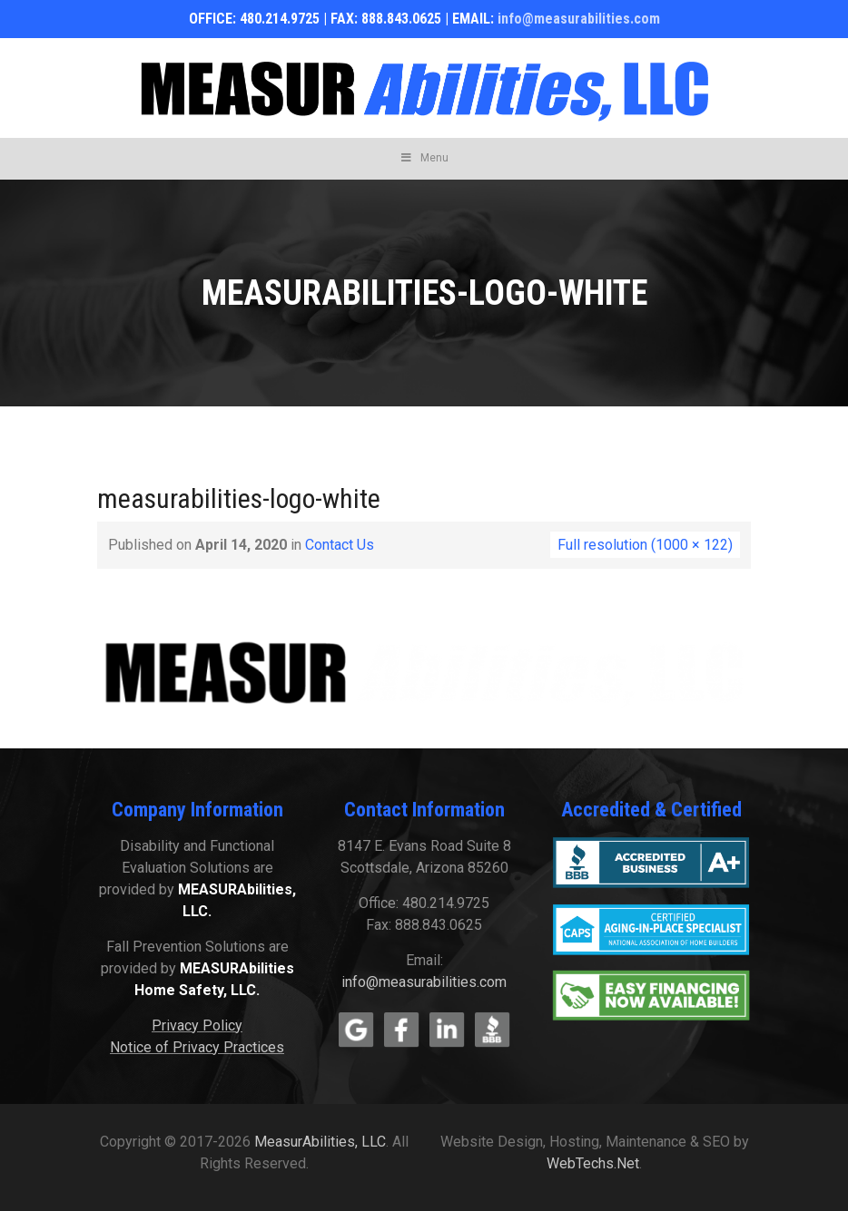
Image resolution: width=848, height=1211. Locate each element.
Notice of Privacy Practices (197, 1047)
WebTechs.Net (593, 1163)
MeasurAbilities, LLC (320, 1141)
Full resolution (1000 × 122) (645, 544)
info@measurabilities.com (579, 18)
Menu (424, 157)
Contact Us (339, 544)
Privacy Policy (197, 1025)
